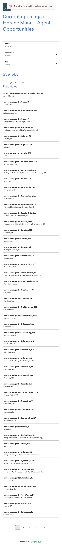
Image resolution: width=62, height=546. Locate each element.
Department (9, 53)
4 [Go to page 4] (35, 527)
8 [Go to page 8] (44, 527)
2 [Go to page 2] (23, 527)
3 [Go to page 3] (29, 527)
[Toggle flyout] (56, 54)
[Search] (31, 47)
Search (7, 44)
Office (7, 62)
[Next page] (49, 528)
